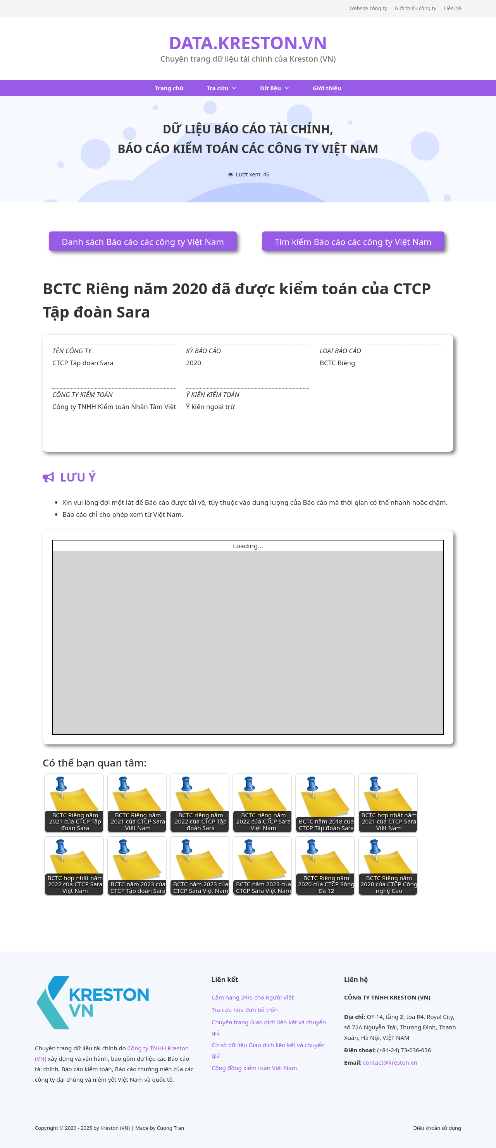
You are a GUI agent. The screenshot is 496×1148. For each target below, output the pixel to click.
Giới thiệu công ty (415, 8)
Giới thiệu (327, 88)
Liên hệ (452, 8)
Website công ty (368, 8)
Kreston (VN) (115, 1127)
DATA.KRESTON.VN (248, 42)
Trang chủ (169, 88)
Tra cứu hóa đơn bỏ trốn (244, 1009)
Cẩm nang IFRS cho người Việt (253, 997)
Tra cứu (227, 88)
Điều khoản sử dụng (437, 1127)
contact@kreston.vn (390, 1062)
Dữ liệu (280, 88)
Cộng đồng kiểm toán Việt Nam (254, 1068)
